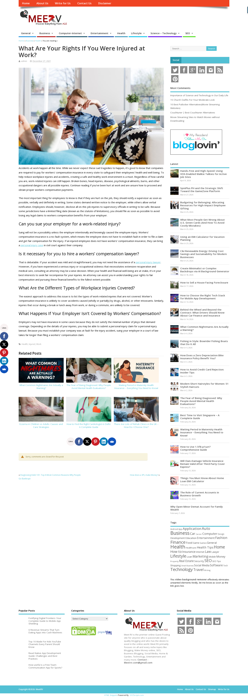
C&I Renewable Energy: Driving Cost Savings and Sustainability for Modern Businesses (203, 254)
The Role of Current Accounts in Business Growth (199, 494)
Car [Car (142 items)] (192, 533)
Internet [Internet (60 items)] (200, 551)
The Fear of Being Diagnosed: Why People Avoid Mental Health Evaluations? (89, 387)
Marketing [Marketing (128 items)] (200, 556)
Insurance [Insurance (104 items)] (189, 552)
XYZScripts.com (137, 695)
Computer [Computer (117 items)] (209, 533)
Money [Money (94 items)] (220, 556)
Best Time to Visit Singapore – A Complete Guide (199, 417)
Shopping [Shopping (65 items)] (175, 565)
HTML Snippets (110, 695)
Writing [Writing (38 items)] (207, 570)
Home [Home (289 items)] (219, 547)
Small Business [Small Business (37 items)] (187, 565)
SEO (187, 33)
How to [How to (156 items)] (176, 551)
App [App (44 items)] (180, 529)
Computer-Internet (70, 33)
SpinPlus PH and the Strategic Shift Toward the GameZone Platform (201, 189)
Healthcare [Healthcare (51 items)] (191, 547)
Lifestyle (136, 33)
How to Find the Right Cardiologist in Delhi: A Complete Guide (89, 426)
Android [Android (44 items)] (174, 529)
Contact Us (84, 3)
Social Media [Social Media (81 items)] (201, 565)
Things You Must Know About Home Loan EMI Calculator (202, 479)
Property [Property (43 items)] (174, 561)
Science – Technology (164, 33)
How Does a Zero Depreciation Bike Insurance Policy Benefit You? (202, 357)
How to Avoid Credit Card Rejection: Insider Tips (202, 371)
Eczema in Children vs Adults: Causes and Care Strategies (41, 426)
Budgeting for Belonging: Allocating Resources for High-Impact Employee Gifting (203, 205)
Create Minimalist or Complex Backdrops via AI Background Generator (204, 270)
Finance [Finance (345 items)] (178, 542)
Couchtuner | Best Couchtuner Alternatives (192, 112)
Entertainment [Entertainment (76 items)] (206, 538)
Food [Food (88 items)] (189, 543)
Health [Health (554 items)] (177, 546)
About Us (42, 3)
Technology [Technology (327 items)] (181, 569)
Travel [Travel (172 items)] (198, 569)
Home (26, 3)
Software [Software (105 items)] (216, 565)
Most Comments (180, 88)
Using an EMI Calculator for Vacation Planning (202, 238)
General (26, 33)
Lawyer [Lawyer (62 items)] (215, 551)
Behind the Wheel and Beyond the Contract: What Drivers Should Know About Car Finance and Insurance (202, 312)
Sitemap (212, 689)
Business (44, 33)
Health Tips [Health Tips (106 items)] (205, 547)
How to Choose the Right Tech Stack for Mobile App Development (202, 297)
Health (121, 33)
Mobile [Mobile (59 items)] (212, 556)
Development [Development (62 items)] (177, 538)
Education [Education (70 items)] (190, 538)
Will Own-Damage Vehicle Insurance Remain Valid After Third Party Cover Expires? (202, 463)
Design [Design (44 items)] (221, 534)
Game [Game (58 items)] (196, 542)
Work (38, 344)
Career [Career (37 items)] (199, 534)
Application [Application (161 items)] (192, 528)
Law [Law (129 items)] (208, 551)
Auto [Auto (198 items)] (206, 528)
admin (24, 61)
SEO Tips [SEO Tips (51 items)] (216, 561)
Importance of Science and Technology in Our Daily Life (199, 95)
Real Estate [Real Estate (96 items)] (186, 561)
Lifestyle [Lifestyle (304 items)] (178, 556)
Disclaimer (104, 3)
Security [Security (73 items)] (199, 561)
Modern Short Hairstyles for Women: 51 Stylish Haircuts (204, 385)
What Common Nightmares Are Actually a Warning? (41, 387)
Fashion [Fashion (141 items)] (221, 537)
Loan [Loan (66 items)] (189, 556)
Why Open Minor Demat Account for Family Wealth (196, 508)
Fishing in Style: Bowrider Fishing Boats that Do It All (204, 342)
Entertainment (99, 33)
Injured (32, 344)
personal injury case (32, 245)
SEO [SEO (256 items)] (208, 560)
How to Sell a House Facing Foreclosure (204, 282)
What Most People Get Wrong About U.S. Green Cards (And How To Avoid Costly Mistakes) (202, 222)
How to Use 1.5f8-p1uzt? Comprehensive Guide (195, 448)
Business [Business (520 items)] (179, 533)
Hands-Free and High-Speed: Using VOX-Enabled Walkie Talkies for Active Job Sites (203, 173)
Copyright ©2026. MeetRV (31, 689)
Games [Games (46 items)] (203, 543)
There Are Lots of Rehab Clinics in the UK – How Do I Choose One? (136, 426)
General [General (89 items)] (212, 543)
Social (176, 60)
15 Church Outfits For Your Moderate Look (192, 99)
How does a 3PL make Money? (144, 475)
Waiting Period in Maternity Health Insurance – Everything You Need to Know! (136, 387)
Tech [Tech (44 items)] (225, 565)
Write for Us (63, 3)
